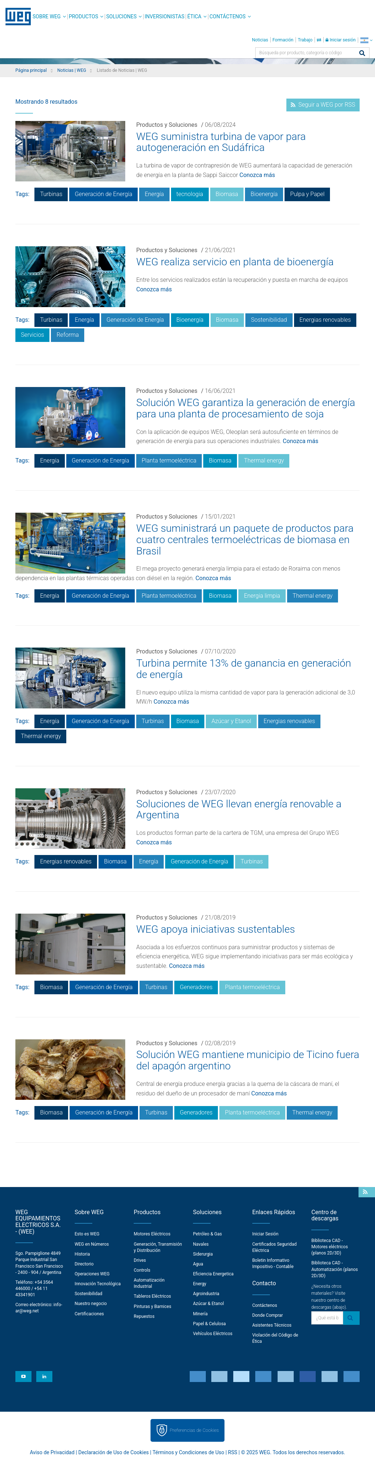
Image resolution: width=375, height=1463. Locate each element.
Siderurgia (203, 1254)
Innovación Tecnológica (98, 1283)
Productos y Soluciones (166, 124)
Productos (83, 16)
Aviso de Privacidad (52, 1452)
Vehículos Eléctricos (213, 1333)
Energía (154, 194)
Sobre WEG (47, 16)
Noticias (260, 40)
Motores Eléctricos (152, 1234)
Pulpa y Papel (307, 194)
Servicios (32, 334)
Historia (82, 1254)
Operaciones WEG (92, 1273)
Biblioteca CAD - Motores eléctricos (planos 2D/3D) (329, 1247)
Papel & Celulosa (209, 1323)
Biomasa (227, 194)
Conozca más (257, 175)
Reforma (67, 334)
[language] (366, 40)
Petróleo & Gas (207, 1234)
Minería (200, 1313)
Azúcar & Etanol (208, 1303)
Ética (194, 16)
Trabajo (305, 40)
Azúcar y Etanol (231, 721)
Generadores (196, 987)
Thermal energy (264, 460)
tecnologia (190, 194)
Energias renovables (325, 319)
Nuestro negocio (91, 1303)
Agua (198, 1264)
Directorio (84, 1264)
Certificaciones (89, 1313)
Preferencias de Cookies (194, 1430)
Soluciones (121, 16)
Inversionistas (164, 16)
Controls (142, 1270)
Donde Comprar (267, 1315)
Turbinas (51, 194)
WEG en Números (92, 1244)
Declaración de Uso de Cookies (113, 1452)
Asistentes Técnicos (272, 1325)
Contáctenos (227, 16)
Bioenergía (264, 194)
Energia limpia (262, 595)
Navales (201, 1244)
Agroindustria (206, 1293)
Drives (140, 1260)
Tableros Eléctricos (152, 1296)
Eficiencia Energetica (213, 1273)
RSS (232, 1452)
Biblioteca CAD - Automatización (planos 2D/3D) (334, 1269)
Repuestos (144, 1316)
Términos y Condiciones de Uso (188, 1452)
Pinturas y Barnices (152, 1306)
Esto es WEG (87, 1234)
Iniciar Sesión (265, 1234)
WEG (15, 16)
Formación (282, 40)
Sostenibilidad (269, 319)
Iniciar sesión (341, 40)
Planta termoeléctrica (169, 460)
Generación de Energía (103, 194)
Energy (199, 1283)
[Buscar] (362, 53)
